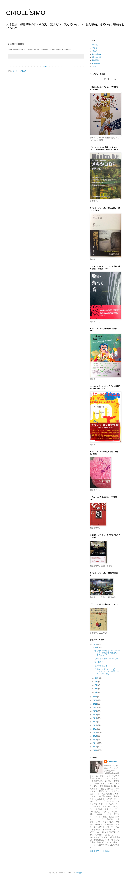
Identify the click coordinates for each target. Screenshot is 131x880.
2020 (95, 711)
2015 (95, 729)
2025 (95, 644)
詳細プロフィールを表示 (100, 851)
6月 (96, 685)
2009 (95, 750)
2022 (95, 704)
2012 (95, 740)
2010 (95, 747)
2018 (95, 718)
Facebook (96, 63)
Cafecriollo (112, 762)
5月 (96, 689)
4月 (96, 692)
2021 (95, 707)
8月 (96, 682)
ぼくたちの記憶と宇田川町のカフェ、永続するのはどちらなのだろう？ (107, 653)
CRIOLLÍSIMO (25, 12)
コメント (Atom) (19, 71)
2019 (95, 715)
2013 (95, 736)
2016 (95, 725)
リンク (95, 48)
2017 (95, 722)
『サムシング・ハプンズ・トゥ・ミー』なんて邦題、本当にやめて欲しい (106, 671)
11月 (97, 647)
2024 (95, 697)
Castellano (96, 54)
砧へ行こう (99, 662)
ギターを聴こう (100, 666)
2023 (95, 700)
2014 (95, 732)
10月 (97, 678)
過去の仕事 (96, 57)
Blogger (79, 873)
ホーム (45, 67)
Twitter (94, 67)
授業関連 (95, 60)
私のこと (95, 51)
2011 (95, 743)
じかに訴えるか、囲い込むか (106, 658)
